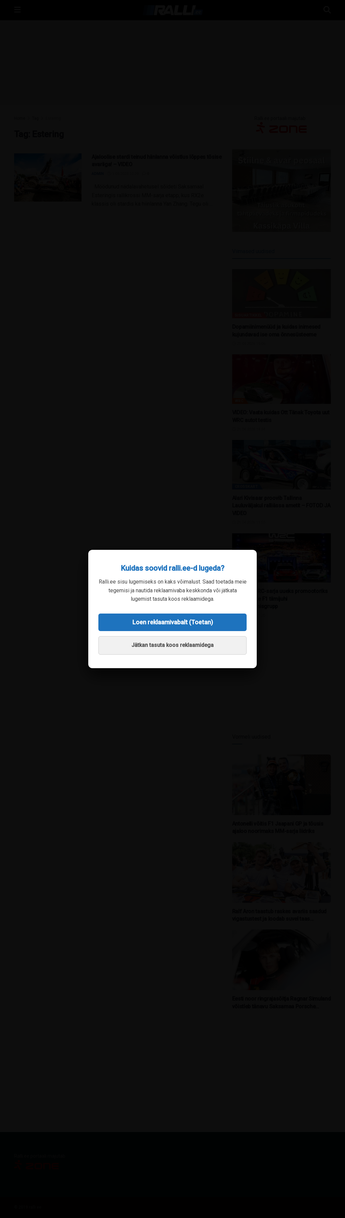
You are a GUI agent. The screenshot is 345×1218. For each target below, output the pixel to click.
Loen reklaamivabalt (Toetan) (172, 622)
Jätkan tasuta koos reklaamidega (172, 645)
